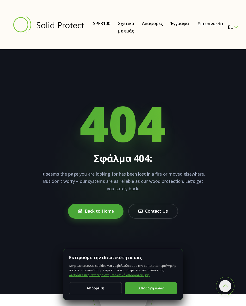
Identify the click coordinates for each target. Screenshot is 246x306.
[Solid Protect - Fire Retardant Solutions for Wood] (48, 25)
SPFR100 (101, 23)
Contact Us (153, 211)
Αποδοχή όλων (151, 288)
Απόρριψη (95, 288)
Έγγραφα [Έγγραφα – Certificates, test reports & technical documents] (180, 23)
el (231, 27)
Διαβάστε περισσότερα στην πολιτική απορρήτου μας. (109, 275)
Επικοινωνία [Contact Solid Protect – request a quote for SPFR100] (210, 23)
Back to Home (96, 211)
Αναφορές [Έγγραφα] (152, 23)
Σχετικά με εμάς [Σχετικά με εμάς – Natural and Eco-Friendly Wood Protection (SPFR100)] (126, 27)
